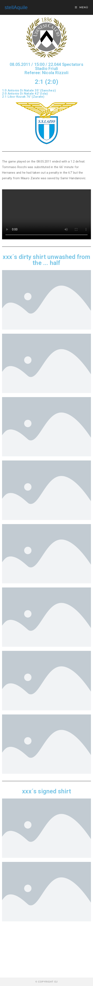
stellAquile (16, 7)
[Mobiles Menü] (81, 7)
